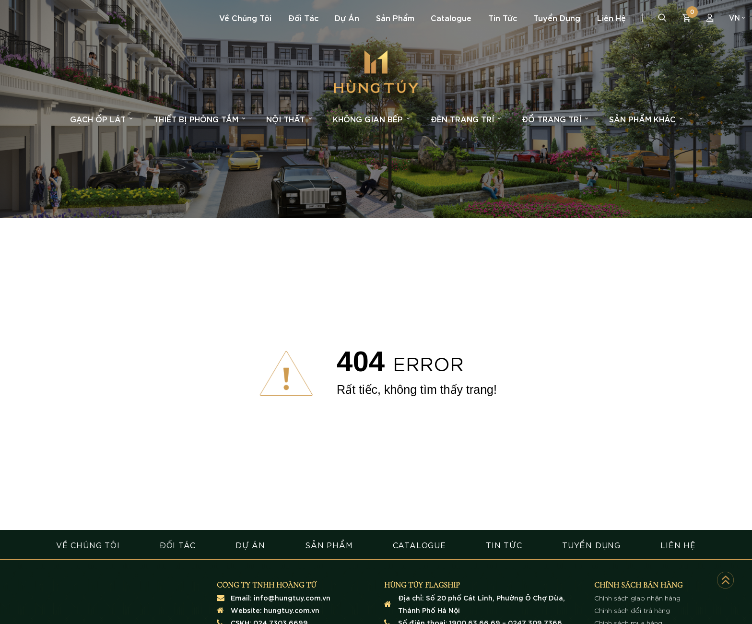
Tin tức (502, 17)
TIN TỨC (504, 545)
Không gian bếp (371, 119)
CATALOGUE (419, 545)
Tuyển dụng (556, 17)
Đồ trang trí (555, 119)
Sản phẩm (395, 17)
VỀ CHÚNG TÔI (88, 545)
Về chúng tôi (245, 17)
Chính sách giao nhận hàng (637, 597)
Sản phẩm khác (645, 119)
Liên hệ (611, 17)
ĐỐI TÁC (178, 545)
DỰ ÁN (250, 545)
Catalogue (451, 17)
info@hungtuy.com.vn (292, 597)
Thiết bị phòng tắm (199, 119)
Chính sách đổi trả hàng (632, 610)
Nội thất (289, 119)
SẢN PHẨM (328, 545)
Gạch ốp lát (101, 119)
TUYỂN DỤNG (591, 545)
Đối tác (303, 17)
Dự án (347, 17)
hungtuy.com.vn (291, 609)
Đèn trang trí (466, 119)
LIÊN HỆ (678, 545)
